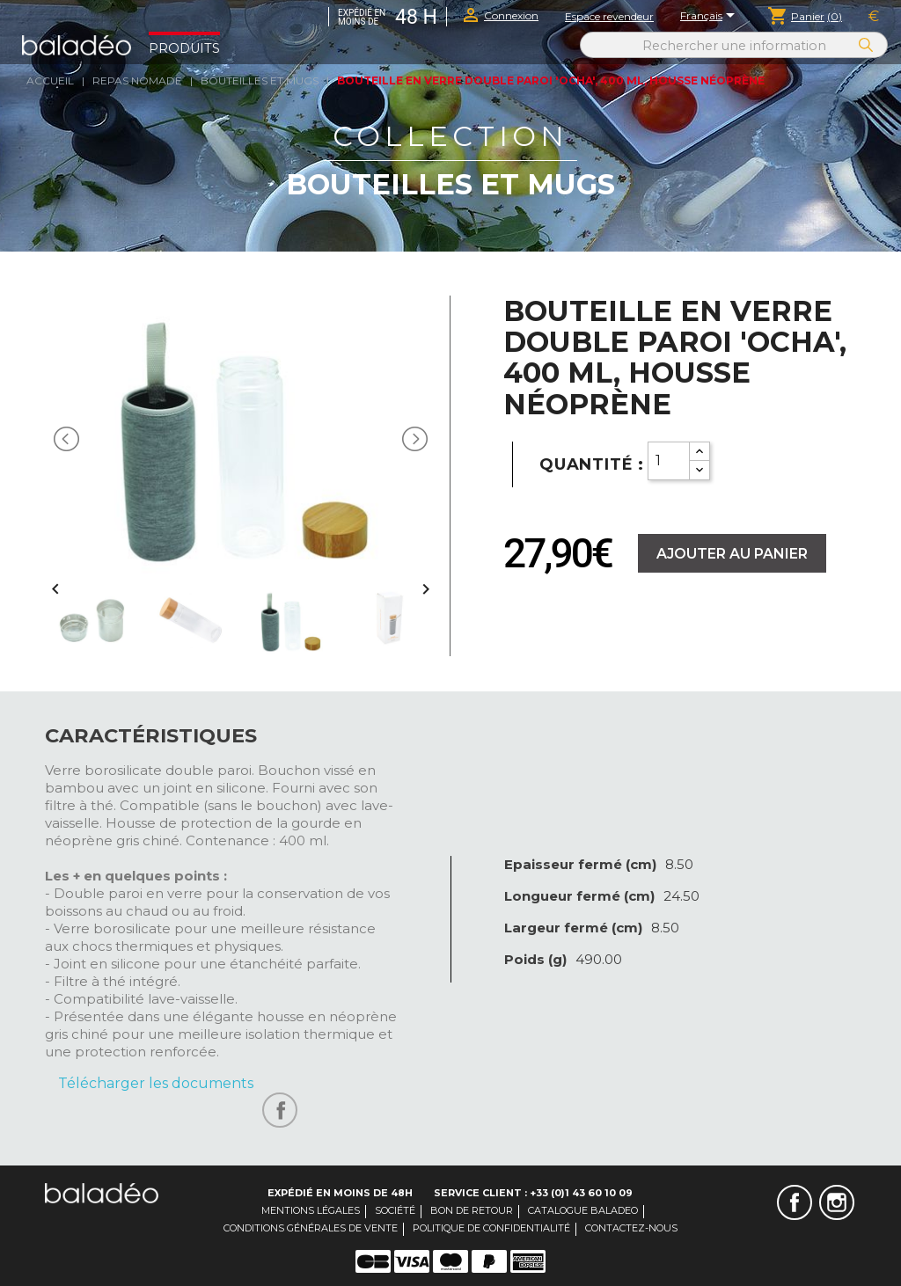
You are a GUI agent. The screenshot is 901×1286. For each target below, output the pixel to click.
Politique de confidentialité (491, 1228)
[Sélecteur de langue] (710, 16)
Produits (184, 48)
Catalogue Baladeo (583, 1210)
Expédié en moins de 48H (340, 1193)
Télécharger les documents (155, 1083)
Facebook (794, 1202)
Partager (280, 1110)
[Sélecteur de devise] (873, 17)
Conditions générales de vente (310, 1228)
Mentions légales (310, 1210)
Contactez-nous (631, 1228)
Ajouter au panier (732, 553)
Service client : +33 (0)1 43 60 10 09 (533, 1193)
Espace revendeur (609, 16)
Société (395, 1210)
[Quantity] (669, 461)
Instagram (837, 1202)
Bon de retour (471, 1210)
